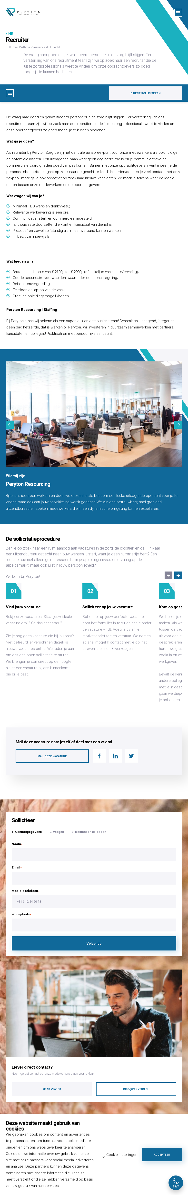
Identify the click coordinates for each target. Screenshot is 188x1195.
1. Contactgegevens (27, 832)
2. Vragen (56, 832)
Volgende (94, 943)
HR (10, 33)
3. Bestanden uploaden (89, 832)
